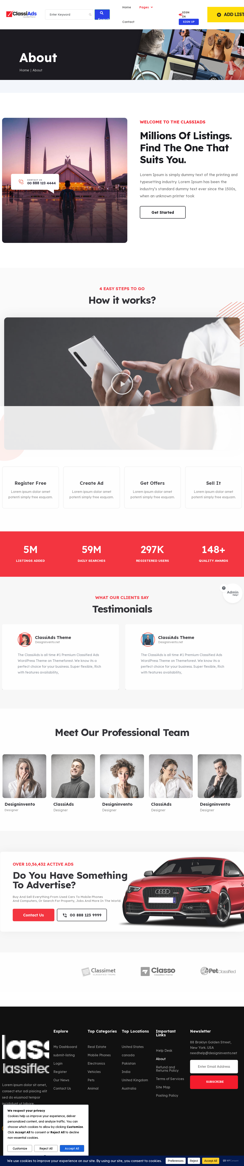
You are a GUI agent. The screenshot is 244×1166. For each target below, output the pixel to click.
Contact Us (62, 1088)
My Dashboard (65, 1047)
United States (133, 1047)
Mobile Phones (99, 1055)
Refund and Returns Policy (167, 1069)
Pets (91, 1080)
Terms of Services (170, 1079)
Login (58, 1063)
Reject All (46, 1148)
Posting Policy (167, 1095)
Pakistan (129, 1063)
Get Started (162, 212)
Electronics (96, 1063)
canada (128, 1055)
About (161, 1059)
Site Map (163, 1087)
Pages (146, 7)
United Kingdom (135, 1080)
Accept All (72, 1148)
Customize (20, 1148)
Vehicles (94, 1072)
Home (24, 70)
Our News (61, 1080)
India (126, 1072)
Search (104, 15)
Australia (129, 1088)
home (126, 7)
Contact (128, 22)
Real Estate (97, 1047)
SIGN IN (184, 14)
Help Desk (164, 1050)
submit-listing (64, 1055)
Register (60, 1072)
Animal (93, 1088)
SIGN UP (189, 21)
